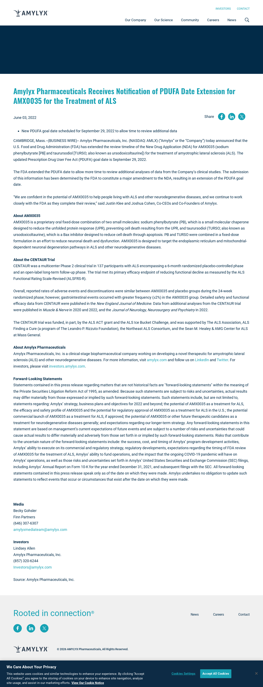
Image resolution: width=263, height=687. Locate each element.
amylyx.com (157, 360)
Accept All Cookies (215, 674)
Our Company (135, 20)
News (231, 20)
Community (190, 20)
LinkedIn (202, 360)
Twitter (222, 360)
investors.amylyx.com (67, 366)
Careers (213, 20)
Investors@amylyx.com (32, 567)
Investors (223, 8)
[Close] (256, 674)
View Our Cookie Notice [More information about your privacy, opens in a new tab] (88, 684)
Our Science (163, 20)
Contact (243, 8)
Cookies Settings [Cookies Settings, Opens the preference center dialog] (183, 674)
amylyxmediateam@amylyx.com (40, 529)
